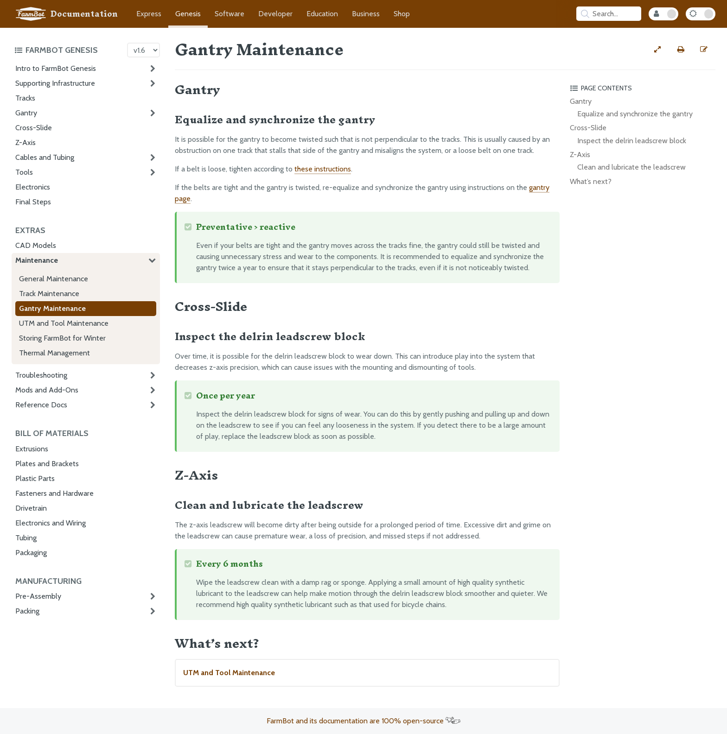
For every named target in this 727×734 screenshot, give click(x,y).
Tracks (25, 98)
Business (366, 13)
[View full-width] (657, 49)
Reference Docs (41, 404)
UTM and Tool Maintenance (63, 323)
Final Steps (33, 201)
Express (148, 13)
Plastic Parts (35, 478)
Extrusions (31, 448)
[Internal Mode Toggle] (663, 13)
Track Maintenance (49, 293)
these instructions (322, 169)
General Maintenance (53, 278)
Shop (402, 13)
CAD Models (35, 245)
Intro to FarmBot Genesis (55, 68)
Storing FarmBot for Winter (62, 338)
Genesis (188, 13)
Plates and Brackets (47, 463)
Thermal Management (54, 352)
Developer (275, 13)
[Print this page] (680, 49)
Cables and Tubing (44, 157)
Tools (24, 172)
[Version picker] (143, 50)
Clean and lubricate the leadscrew (631, 167)
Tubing (26, 537)
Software (229, 13)
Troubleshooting (41, 375)
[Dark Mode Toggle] (700, 13)
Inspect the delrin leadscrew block (631, 140)
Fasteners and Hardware (54, 493)
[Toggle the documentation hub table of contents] (68, 50)
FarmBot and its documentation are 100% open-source (363, 720)
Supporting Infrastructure (55, 83)
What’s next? (591, 181)
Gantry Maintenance (52, 308)
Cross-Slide (33, 127)
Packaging (31, 552)
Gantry (26, 112)
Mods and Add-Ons (46, 390)
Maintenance (36, 260)
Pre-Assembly (38, 596)
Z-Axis (25, 142)
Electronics (32, 187)
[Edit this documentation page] (703, 49)
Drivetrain (31, 508)
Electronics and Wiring (50, 523)
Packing (27, 611)
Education (322, 13)
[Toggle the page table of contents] (641, 88)
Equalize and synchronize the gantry (635, 113)
